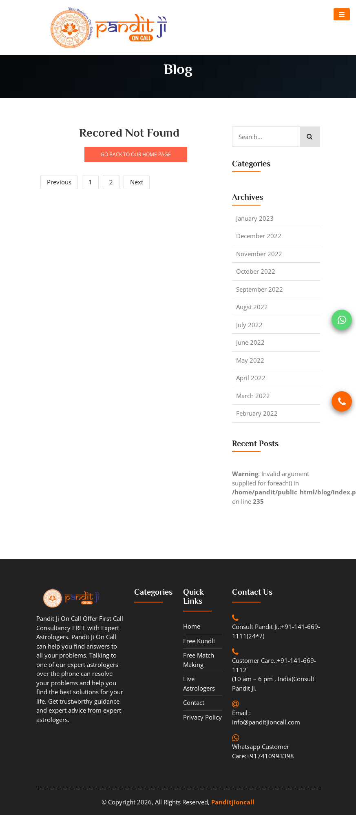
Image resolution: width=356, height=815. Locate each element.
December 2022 (258, 236)
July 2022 (249, 325)
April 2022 (250, 378)
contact (193, 702)
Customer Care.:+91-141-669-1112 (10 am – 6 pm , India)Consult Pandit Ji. (274, 674)
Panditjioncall (232, 802)
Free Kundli (199, 641)
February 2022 (257, 413)
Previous (59, 182)
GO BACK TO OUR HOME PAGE (136, 154)
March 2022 (253, 396)
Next (136, 182)
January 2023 (255, 218)
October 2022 (255, 271)
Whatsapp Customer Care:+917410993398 (263, 751)
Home (191, 626)
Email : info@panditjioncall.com (266, 717)
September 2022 (259, 289)
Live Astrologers (199, 683)
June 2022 (250, 342)
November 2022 (259, 254)
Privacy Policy (202, 717)
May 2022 (250, 360)
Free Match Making (198, 660)
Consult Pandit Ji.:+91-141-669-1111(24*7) (276, 631)
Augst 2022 (252, 307)
